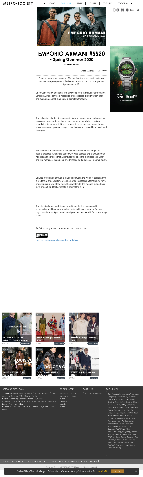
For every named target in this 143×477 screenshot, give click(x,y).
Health (131, 440)
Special (130, 410)
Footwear (120, 445)
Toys (10, 404)
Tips (136, 437)
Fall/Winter (27, 378)
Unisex (126, 399)
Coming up (119, 418)
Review (111, 402)
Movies (116, 416)
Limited (130, 413)
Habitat (111, 418)
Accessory (112, 432)
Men (128, 429)
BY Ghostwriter (71, 64)
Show (110, 421)
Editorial (123, 3)
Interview (122, 410)
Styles (124, 426)
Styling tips (112, 442)
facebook (64, 393)
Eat (109, 394)
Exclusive (16, 407)
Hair (132, 407)
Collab (130, 426)
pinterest (63, 401)
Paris (122, 416)
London (135, 394)
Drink (118, 437)
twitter (62, 399)
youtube (63, 404)
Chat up (128, 416)
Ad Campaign (128, 421)
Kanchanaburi (124, 394)
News (124, 434)
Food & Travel (24, 401)
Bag (119, 432)
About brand (25, 396)
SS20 (84, 228)
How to (14, 401)
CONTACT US (18, 461)
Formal (121, 407)
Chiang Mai (120, 405)
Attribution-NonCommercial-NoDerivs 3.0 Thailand (57, 240)
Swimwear (132, 397)
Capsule (111, 429)
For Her (34, 396)
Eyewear (117, 421)
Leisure (92, 3)
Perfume (111, 448)
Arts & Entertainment (39, 401)
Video (4, 409)
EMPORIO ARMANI (70, 228)
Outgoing (112, 397)
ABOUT (6, 461)
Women (111, 405)
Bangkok (122, 413)
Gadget (111, 445)
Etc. (123, 402)
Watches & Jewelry (41, 393)
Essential (35, 407)
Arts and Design (114, 434)
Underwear (112, 413)
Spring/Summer (25, 343)
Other (120, 399)
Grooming (14, 399)
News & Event (19, 404)
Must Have (26, 407)
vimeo (74, 396)
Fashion (66, 3)
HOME (51, 3)
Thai (109, 399)
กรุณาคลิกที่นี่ (101, 471)
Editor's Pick (113, 424)
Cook (114, 399)
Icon (31, 399)
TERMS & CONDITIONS (68, 461)
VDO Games (122, 397)
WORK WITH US (34, 461)
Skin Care (132, 434)
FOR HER (107, 3)
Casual (122, 424)
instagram (64, 396)
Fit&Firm (111, 437)
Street (135, 402)
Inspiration (24, 399)
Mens (133, 418)
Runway (46, 228)
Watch (120, 442)
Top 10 (52, 407)
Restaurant (130, 424)
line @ (74, 393)
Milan (55, 228)
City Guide (44, 407)
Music (128, 418)
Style (79, 3)
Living (118, 448)
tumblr (62, 407)
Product (118, 440)
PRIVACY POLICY (89, 461)
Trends (134, 432)
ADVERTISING (50, 461)
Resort (117, 402)
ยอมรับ (117, 471)
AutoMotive (130, 445)
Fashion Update (26, 393)
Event (125, 440)
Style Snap (39, 399)
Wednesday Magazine (93, 393)
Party (115, 407)
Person (114, 394)
